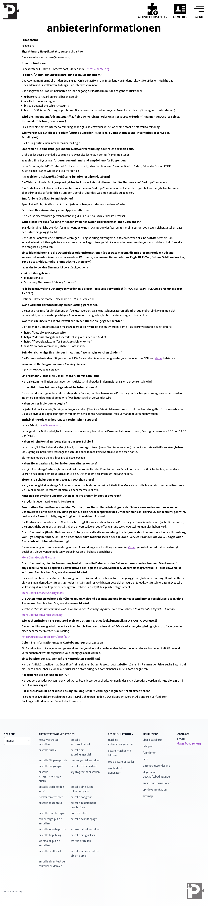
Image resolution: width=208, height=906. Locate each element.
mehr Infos (150, 734)
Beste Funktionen (120, 734)
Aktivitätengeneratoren (57, 734)
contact (183, 734)
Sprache (9, 734)
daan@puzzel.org (49, 425)
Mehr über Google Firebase (38, 557)
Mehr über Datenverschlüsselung (42, 614)
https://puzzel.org (98, 69)
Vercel (158, 358)
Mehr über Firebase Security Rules (43, 593)
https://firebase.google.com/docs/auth (46, 636)
